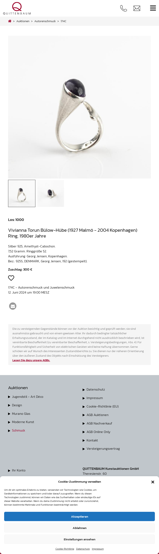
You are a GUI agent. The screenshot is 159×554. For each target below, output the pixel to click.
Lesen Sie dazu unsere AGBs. (31, 360)
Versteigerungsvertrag (103, 447)
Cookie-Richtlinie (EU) (103, 405)
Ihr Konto (18, 468)
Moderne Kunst (23, 421)
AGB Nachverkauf (99, 422)
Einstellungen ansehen (79, 539)
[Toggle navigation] (153, 8)
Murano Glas (21, 413)
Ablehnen (80, 527)
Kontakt (92, 438)
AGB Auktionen (97, 414)
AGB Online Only (98, 430)
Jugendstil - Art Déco (27, 396)
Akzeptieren (79, 516)
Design (17, 404)
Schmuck (18, 429)
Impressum (98, 549)
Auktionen (22, 21)
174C (63, 21)
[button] (153, 482)
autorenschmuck (45, 21)
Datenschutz (83, 549)
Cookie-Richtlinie (64, 549)
